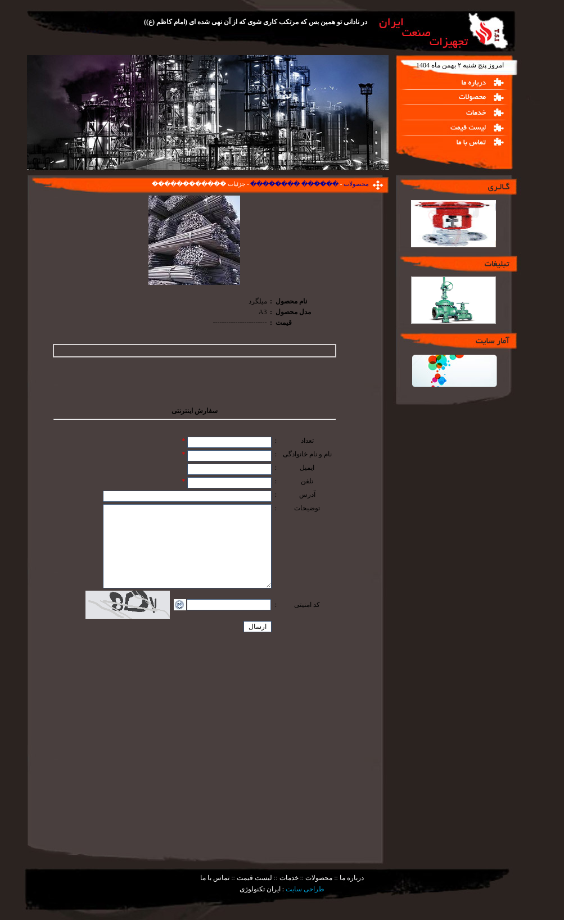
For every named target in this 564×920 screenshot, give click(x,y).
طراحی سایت (305, 889)
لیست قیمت (253, 878)
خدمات (288, 878)
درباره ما (351, 878)
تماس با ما (214, 878)
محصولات (355, 184)
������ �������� (294, 184)
